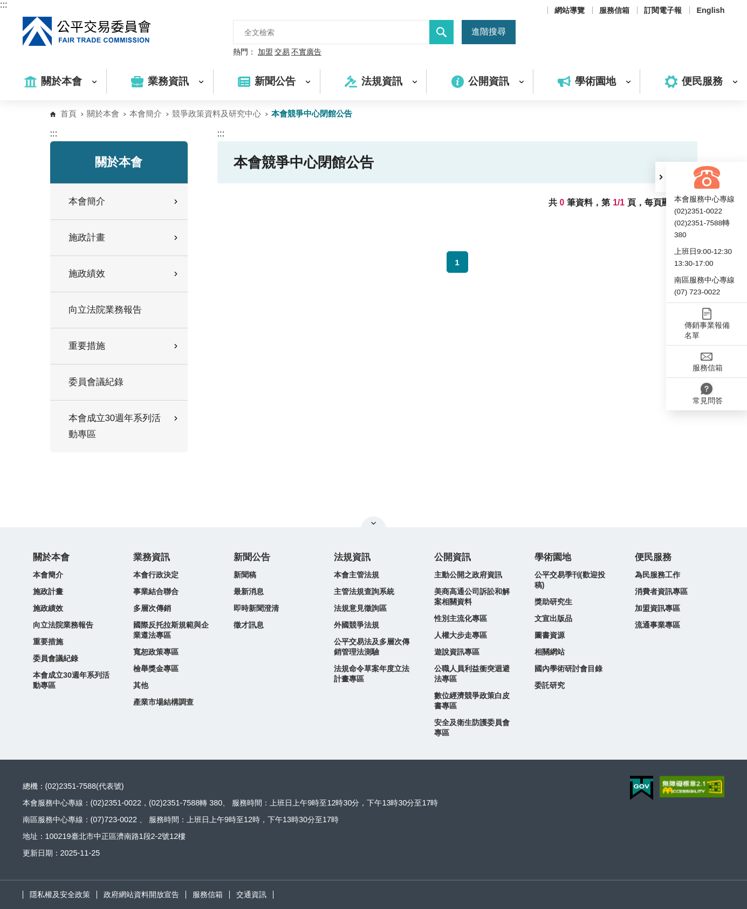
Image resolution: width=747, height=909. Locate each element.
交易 (282, 52)
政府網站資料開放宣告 (141, 894)
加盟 (265, 52)
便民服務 (653, 557)
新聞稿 (245, 574)
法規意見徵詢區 (360, 608)
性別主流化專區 (460, 618)
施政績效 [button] (124, 273)
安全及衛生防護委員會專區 (472, 727)
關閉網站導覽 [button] (373, 523)
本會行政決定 (156, 574)
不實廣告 (306, 52)
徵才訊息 (249, 625)
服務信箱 (614, 10)
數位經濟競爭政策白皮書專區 (472, 700)
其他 (140, 685)
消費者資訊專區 (661, 591)
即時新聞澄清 (256, 608)
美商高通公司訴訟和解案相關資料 (472, 596)
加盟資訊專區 (657, 608)
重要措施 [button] (124, 346)
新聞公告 (252, 557)
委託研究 (549, 685)
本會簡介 (145, 113)
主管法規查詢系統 (364, 591)
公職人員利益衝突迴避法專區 (472, 673)
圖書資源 (549, 635)
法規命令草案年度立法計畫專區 (371, 673)
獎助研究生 (553, 601)
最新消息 (249, 591)
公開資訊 (452, 557)
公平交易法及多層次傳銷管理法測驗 (371, 646)
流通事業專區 (657, 625)
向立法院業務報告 (105, 310)
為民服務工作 (657, 574)
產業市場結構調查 (163, 702)
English (710, 10)
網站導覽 (569, 10)
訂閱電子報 (663, 10)
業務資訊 (151, 557)
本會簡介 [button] (124, 201)
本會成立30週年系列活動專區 (71, 680)
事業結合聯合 (156, 591)
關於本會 (103, 113)
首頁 (68, 113)
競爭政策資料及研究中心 (216, 113)
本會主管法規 (356, 574)
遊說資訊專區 (456, 652)
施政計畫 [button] (124, 237)
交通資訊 (251, 894)
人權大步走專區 (460, 635)
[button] (660, 177)
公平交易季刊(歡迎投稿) (569, 579)
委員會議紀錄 (96, 382)
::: (3, 4)
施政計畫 (48, 591)
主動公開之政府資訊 (468, 574)
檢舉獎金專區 (156, 668)
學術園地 (552, 557)
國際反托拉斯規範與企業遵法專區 (171, 630)
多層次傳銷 (152, 608)
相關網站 (549, 652)
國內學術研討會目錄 (568, 668)
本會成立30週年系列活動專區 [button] (124, 426)
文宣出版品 (553, 618)
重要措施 (48, 641)
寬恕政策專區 (156, 652)
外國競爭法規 (356, 625)
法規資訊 (352, 557)
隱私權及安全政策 (60, 894)
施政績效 (48, 608)
